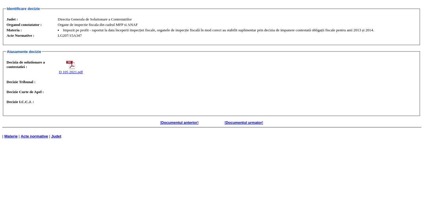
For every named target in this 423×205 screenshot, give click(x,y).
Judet (56, 136)
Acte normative (34, 136)
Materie (11, 136)
